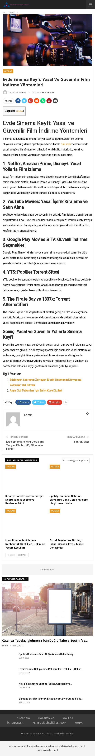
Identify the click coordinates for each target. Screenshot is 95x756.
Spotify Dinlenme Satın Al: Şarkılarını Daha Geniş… (47, 654)
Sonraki (22, 555)
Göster (19, 111)
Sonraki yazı (81, 441)
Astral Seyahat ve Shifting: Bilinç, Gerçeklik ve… (45, 683)
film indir (66, 144)
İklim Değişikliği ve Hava (49, 722)
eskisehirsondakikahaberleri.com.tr (67, 746)
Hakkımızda (46, 717)
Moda (79, 722)
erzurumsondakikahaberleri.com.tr (28, 746)
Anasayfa (23, 717)
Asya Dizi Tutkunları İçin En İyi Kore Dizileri (36, 390)
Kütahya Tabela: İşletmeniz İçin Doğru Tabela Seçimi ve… (45, 640)
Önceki (11, 555)
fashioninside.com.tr (47, 750)
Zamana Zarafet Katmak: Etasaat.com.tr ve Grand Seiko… (51, 698)
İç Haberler (15, 722)
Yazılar (8, 71)
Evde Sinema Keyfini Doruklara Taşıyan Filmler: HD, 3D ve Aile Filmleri (25, 445)
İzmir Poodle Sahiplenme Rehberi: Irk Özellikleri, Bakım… (51, 669)
